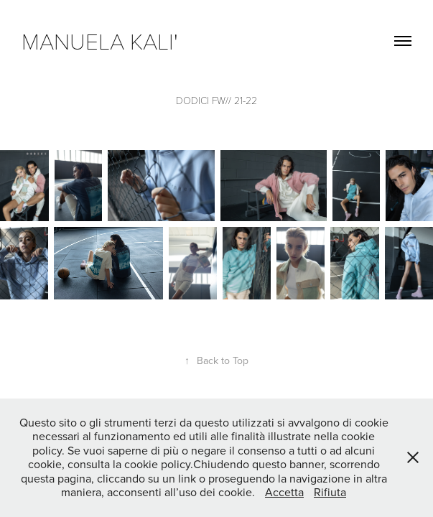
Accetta (284, 492)
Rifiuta (330, 492)
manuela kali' (106, 40)
